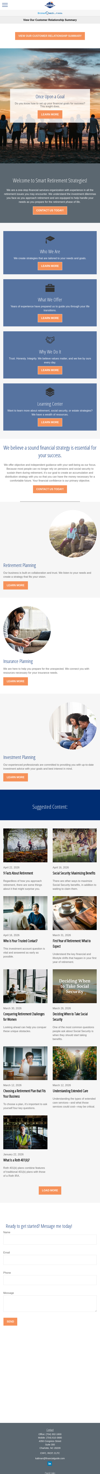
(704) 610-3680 (54, 1437)
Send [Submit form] (10, 1321)
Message (8, 1293)
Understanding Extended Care (70, 1090)
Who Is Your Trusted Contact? (20, 940)
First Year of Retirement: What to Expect (72, 943)
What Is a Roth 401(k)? (16, 1159)
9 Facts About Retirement (18, 873)
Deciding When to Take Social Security (70, 1016)
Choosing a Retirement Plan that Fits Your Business (24, 1093)
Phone (7, 1272)
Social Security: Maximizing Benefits (74, 873)
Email (6, 1252)
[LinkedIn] (49, 1463)
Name (6, 1232)
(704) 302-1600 (54, 1434)
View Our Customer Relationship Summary (50, 20)
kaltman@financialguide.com (50, 1458)
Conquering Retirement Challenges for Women (23, 1016)
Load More (50, 1190)
